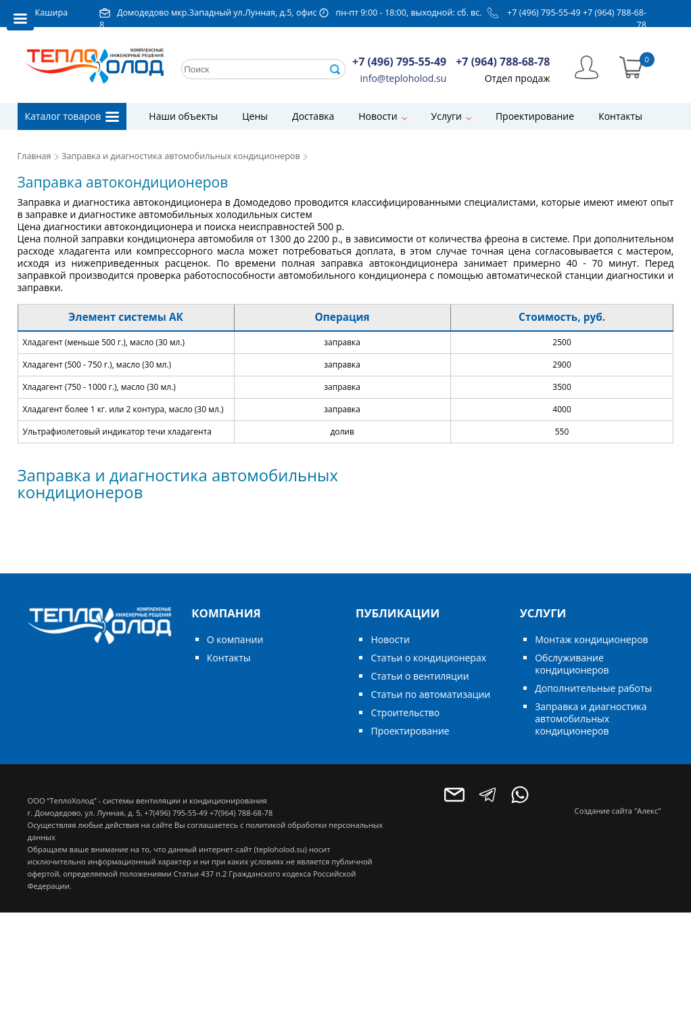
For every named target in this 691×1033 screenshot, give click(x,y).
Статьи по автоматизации (430, 694)
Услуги (446, 116)
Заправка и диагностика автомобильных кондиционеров (181, 156)
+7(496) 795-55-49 (176, 813)
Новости (377, 116)
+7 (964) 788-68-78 (503, 61)
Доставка (313, 116)
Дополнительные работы (593, 688)
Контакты (620, 116)
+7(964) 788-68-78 (241, 813)
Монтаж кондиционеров (591, 639)
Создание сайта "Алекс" (618, 811)
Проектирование (535, 116)
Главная (34, 156)
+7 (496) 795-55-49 (544, 12)
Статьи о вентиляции (420, 675)
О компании (235, 639)
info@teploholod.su (403, 78)
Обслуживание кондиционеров (572, 663)
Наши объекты (183, 116)
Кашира (51, 12)
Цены (255, 116)
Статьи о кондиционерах (428, 657)
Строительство (405, 712)
